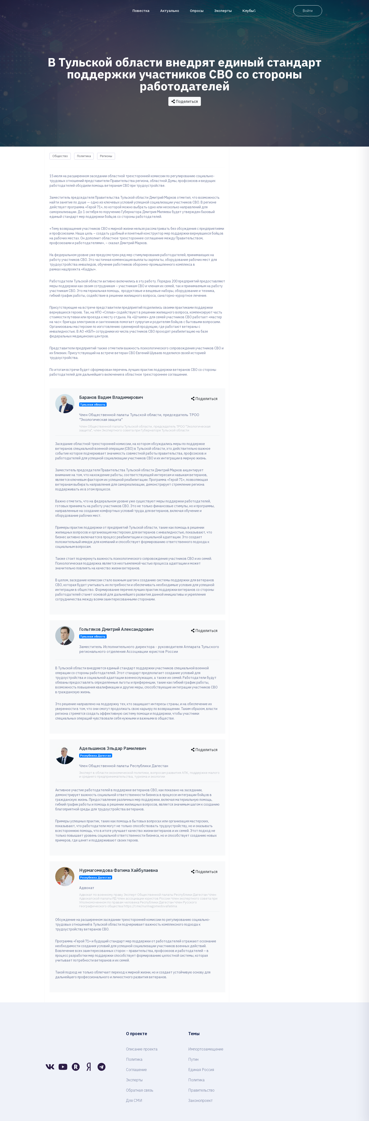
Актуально (169, 10)
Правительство (201, 1090)
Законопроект (200, 1100)
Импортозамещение (205, 1049)
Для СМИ (134, 1100)
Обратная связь (139, 1090)
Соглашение (136, 1069)
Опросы (197, 10)
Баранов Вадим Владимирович (111, 397)
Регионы (106, 156)
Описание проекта (142, 1049)
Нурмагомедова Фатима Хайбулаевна (118, 870)
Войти (308, 10)
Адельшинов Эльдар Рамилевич (112, 748)
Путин (193, 1059)
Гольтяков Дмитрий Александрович (116, 629)
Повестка (140, 10)
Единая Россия (201, 1069)
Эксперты (223, 10)
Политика (84, 156)
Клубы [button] (249, 10)
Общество (60, 156)
